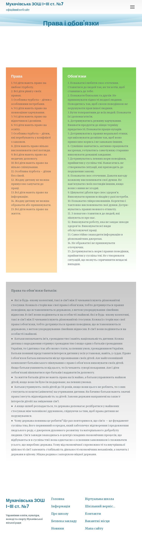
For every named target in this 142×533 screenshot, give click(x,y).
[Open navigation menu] (132, 7)
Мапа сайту (94, 528)
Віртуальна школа (99, 499)
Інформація (60, 506)
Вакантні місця (97, 521)
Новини (57, 528)
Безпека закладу (64, 521)
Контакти (93, 513)
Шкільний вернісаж (100, 506)
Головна (57, 499)
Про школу (59, 513)
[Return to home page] (34, 4)
